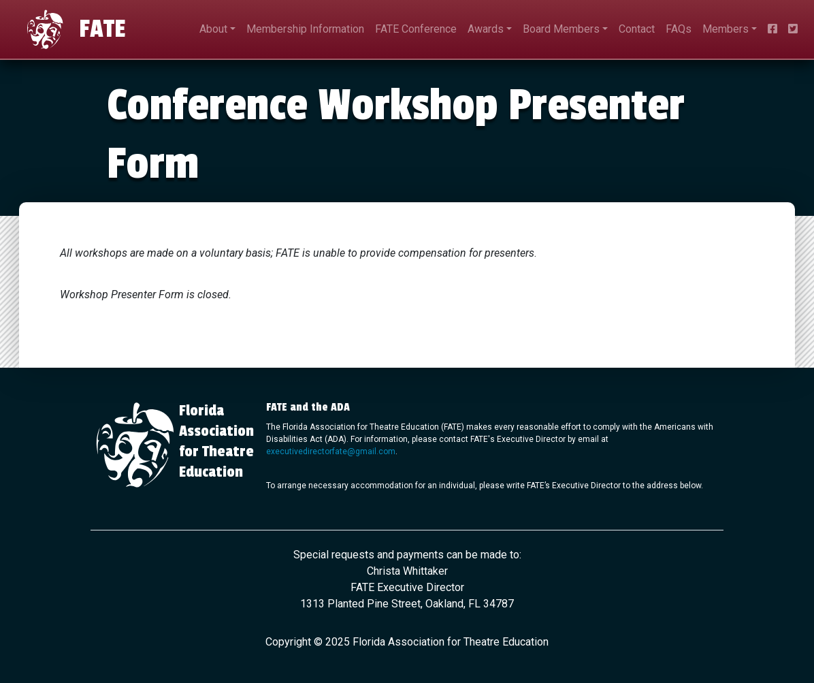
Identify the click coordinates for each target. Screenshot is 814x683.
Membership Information (305, 28)
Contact (637, 28)
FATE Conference (416, 28)
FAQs (678, 28)
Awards (486, 28)
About (213, 28)
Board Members (561, 28)
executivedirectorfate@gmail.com (330, 451)
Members (725, 28)
